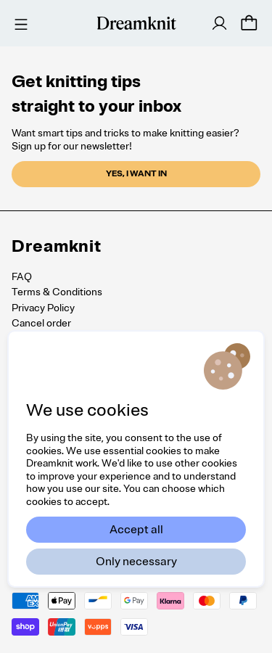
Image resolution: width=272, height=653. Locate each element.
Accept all (136, 529)
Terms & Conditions (57, 292)
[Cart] (248, 23)
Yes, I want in (136, 173)
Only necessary (136, 561)
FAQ (22, 277)
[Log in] (219, 23)
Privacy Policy (43, 308)
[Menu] (18, 22)
